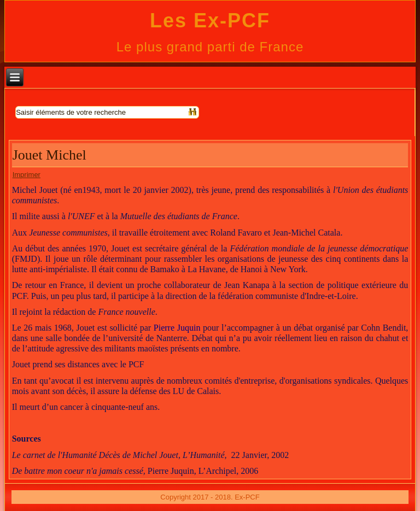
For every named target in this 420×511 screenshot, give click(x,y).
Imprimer (26, 175)
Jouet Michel (49, 155)
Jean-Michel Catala (306, 232)
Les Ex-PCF (210, 20)
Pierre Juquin (177, 327)
